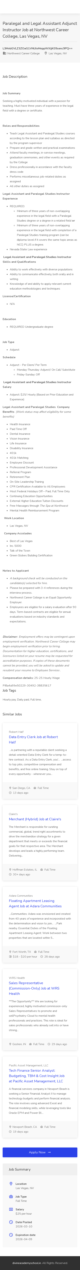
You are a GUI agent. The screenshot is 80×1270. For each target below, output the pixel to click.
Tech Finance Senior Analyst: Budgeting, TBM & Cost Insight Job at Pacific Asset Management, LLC (37, 1076)
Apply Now (40, 1152)
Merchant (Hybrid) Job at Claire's (35, 819)
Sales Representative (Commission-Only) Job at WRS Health (34, 988)
